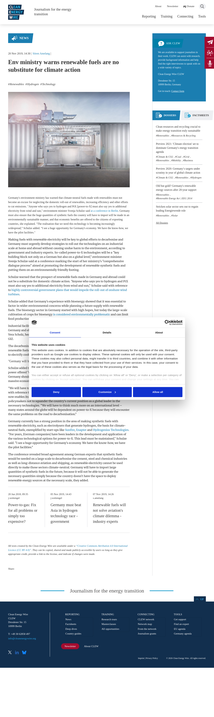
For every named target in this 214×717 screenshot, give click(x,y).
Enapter (81, 430)
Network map (145, 624)
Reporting (149, 16)
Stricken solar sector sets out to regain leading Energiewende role (177, 208)
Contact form (177, 91)
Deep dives (71, 629)
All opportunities (110, 629)
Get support (180, 619)
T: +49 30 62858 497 (19, 634)
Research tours (109, 619)
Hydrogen (197, 177)
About (158, 6)
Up (202, 599)
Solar (175, 215)
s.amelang (98, 498)
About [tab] (159, 332)
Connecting (185, 16)
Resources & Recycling (184, 135)
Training (166, 16)
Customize (107, 391)
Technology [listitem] (48, 84)
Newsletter (172, 6)
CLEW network (146, 619)
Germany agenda (183, 633)
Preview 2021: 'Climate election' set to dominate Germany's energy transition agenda (177, 147)
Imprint (141, 658)
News (24, 38)
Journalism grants (147, 633)
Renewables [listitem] (16, 84)
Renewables (163, 135)
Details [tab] (107, 332)
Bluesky (25, 653)
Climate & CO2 (165, 156)
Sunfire (70, 430)
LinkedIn (18, 653)
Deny (56, 391)
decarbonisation (64, 414)
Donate (190, 6)
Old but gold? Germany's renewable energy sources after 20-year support (176, 187)
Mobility (176, 160)
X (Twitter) (11, 653)
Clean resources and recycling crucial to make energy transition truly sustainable (178, 128)
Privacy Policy (152, 658)
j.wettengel (14, 498)
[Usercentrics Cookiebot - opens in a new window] (167, 322)
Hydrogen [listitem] (32, 84)
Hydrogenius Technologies (111, 430)
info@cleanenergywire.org (22, 638)
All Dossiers (162, 223)
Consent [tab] (55, 332)
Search (202, 6)
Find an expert (181, 624)
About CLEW (91, 646)
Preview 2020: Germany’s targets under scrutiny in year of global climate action (178, 170)
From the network (147, 629)
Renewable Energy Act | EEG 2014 (174, 198)
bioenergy (78, 301)
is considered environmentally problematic (81, 314)
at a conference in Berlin (104, 210)
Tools (202, 16)
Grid (187, 156)
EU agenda (179, 629)
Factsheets (70, 624)
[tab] (165, 116)
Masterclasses (108, 624)
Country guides (73, 633)
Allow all (157, 391)
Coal (178, 156)
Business (188, 160)
